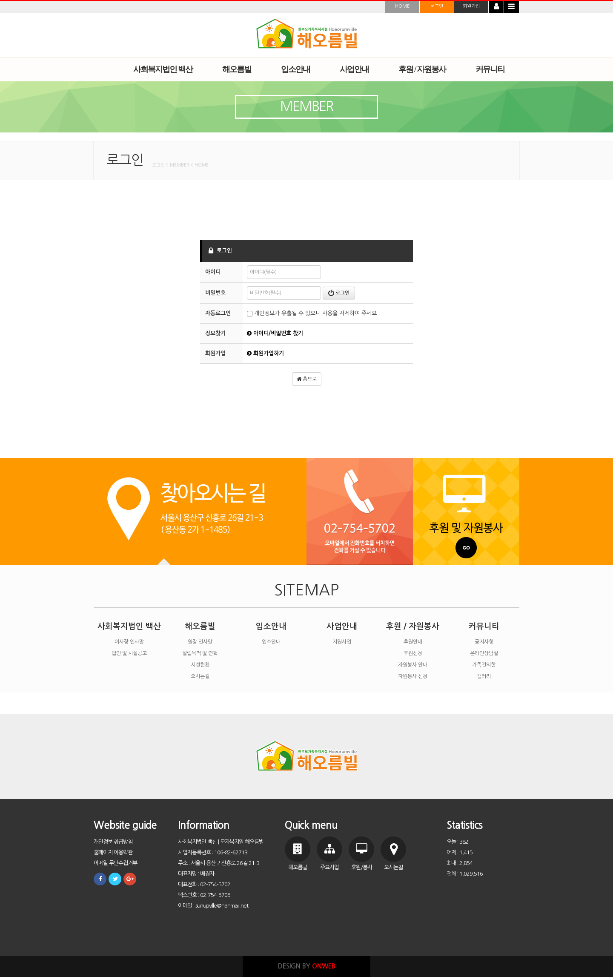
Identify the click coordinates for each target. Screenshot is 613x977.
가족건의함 (484, 664)
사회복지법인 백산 (129, 626)
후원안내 (413, 641)
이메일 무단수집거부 (115, 863)
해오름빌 (200, 626)
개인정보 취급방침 (113, 842)
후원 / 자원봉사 (412, 626)
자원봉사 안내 (412, 664)
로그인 (436, 6)
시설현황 (200, 664)
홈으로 (307, 379)
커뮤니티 (484, 626)
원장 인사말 (200, 641)
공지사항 (484, 641)
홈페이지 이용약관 (113, 852)
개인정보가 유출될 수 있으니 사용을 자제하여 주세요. (312, 313)
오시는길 (200, 676)
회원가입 (471, 6)
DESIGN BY (306, 966)
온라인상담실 (484, 653)
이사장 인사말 (129, 641)
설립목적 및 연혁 (200, 653)
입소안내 (271, 626)
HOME (402, 6)
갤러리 (484, 676)
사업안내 (342, 626)
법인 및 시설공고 (129, 653)
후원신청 (413, 653)
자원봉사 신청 (412, 676)
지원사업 (341, 641)
